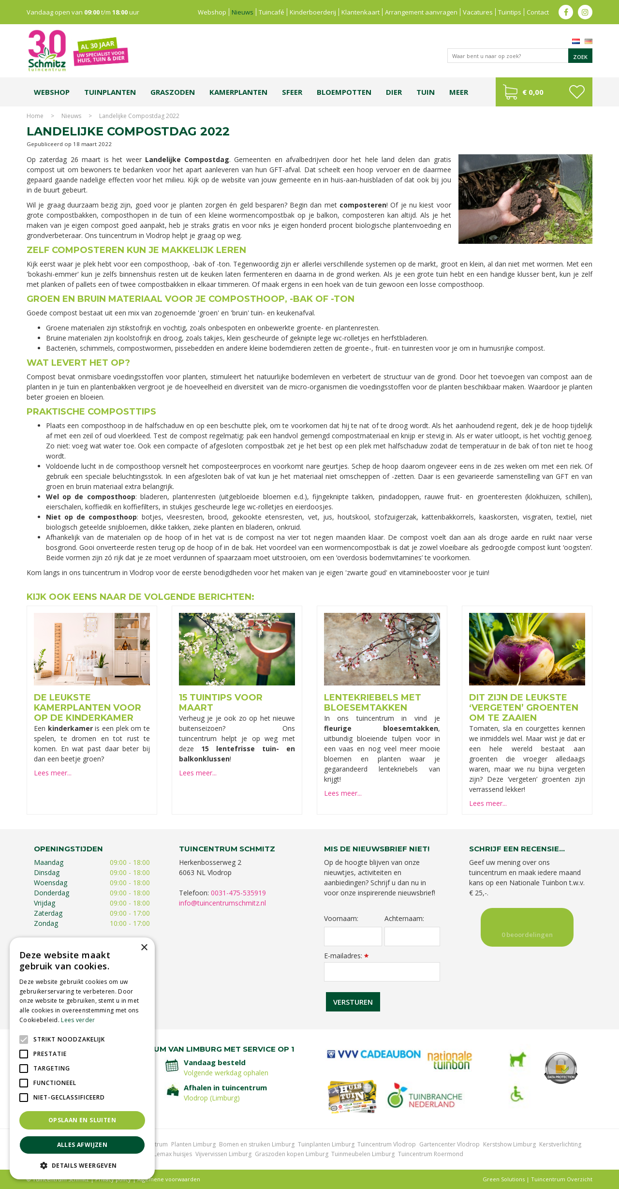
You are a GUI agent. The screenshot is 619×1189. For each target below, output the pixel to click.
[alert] (82, 1058)
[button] (82, 1165)
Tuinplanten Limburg (326, 1144)
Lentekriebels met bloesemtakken (372, 702)
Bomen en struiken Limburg (257, 1144)
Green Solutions (504, 1179)
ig (585, 12)
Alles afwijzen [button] (82, 1145)
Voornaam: (341, 918)
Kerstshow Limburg (509, 1144)
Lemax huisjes (173, 1154)
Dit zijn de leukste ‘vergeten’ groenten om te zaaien (523, 707)
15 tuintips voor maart (221, 702)
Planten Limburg (193, 1144)
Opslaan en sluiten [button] (82, 1120)
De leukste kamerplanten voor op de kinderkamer (87, 707)
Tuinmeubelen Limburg (363, 1154)
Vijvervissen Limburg (223, 1154)
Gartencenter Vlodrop (449, 1144)
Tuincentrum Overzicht (561, 1179)
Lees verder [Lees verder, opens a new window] (78, 1020)
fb (566, 12)
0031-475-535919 (238, 892)
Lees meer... (53, 773)
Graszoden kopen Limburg (291, 1154)
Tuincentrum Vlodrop (386, 1144)
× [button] (143, 947)
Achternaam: (404, 918)
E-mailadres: (346, 955)
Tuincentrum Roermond (430, 1154)
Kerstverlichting (560, 1144)
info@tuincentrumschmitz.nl (222, 902)
